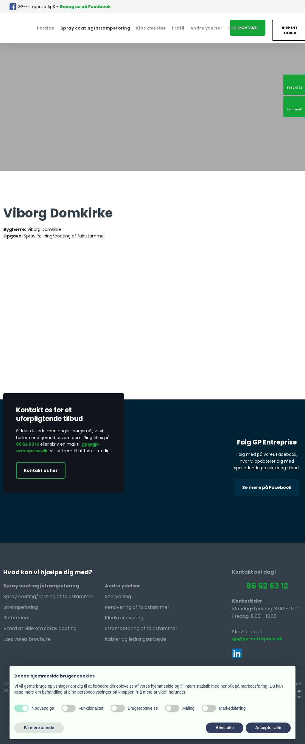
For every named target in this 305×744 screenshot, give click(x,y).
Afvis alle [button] (224, 727)
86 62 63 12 (27, 444)
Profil (178, 28)
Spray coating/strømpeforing (95, 28)
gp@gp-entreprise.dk (257, 639)
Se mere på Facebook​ (267, 487)
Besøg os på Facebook (85, 7)
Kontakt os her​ (41, 470)
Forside (46, 28)
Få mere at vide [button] (39, 727)
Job (254, 28)
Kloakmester (151, 28)
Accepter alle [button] (268, 727)
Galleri (236, 28)
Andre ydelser (206, 28)
